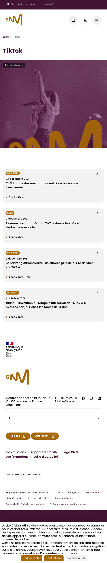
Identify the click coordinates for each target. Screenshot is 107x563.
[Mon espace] (85, 20)
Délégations (74, 493)
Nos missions (16, 452)
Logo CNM (71, 452)
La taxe (15, 436)
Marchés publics (14, 498)
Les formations (17, 457)
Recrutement (92, 493)
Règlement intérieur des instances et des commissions (35, 493)
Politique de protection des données (68, 504)
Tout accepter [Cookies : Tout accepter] (32, 558)
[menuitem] (53, 418)
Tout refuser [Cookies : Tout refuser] (54, 558)
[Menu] (96, 20)
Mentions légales (64, 498)
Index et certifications (39, 498)
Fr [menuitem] (9, 418)
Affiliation (41, 436)
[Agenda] (73, 20)
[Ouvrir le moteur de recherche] (30, 5)
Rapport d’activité (44, 452)
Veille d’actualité (45, 457)
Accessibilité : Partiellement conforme (25, 504)
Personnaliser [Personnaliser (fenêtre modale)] (76, 558)
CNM (6, 37)
